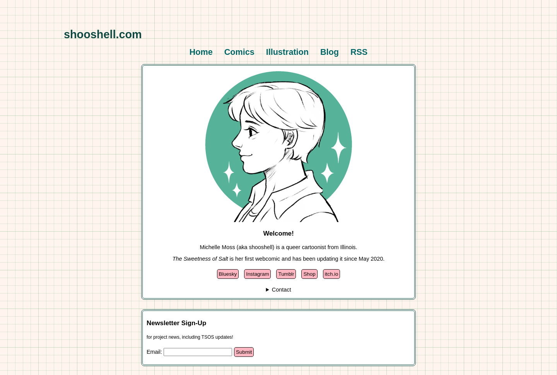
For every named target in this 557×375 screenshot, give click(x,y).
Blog (329, 52)
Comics (239, 52)
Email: (155, 352)
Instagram (257, 274)
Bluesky (228, 274)
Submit (244, 352)
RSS (358, 52)
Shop (309, 274)
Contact (281, 290)
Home (201, 52)
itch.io (331, 274)
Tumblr (286, 274)
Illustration (287, 52)
